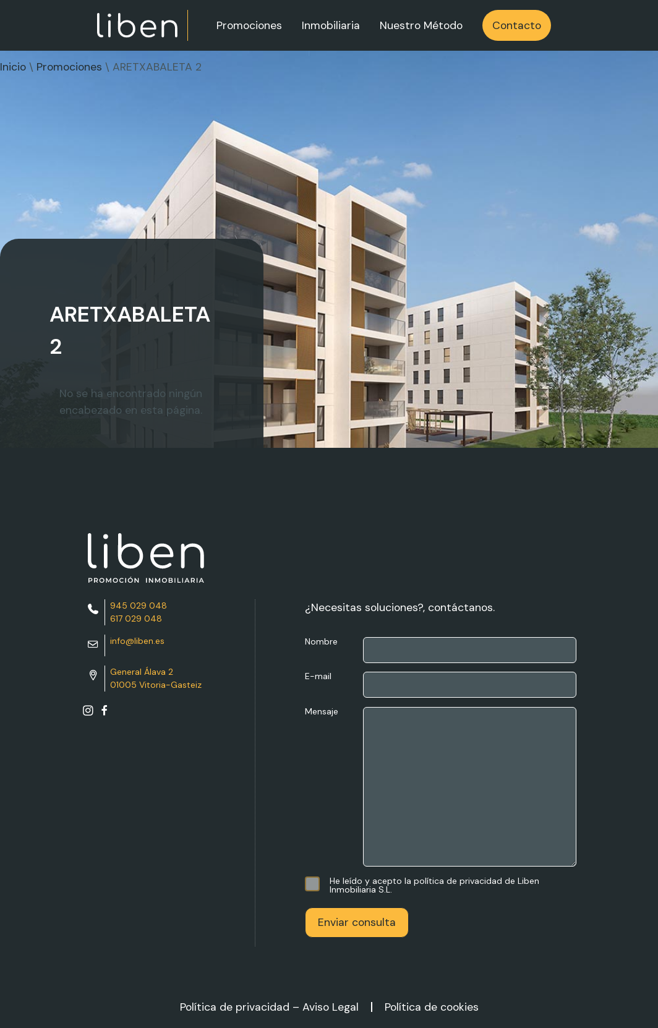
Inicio (13, 67)
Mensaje (440, 787)
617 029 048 (136, 618)
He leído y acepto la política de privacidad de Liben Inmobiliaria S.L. (422, 885)
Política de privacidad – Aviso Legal (269, 1007)
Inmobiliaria (331, 25)
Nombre (440, 650)
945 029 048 (138, 605)
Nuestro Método (421, 25)
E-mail (440, 685)
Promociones (249, 25)
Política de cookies (432, 1007)
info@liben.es (137, 640)
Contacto (516, 25)
